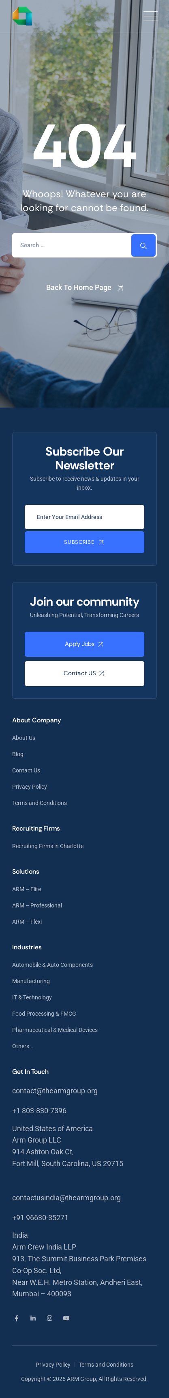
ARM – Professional (37, 905)
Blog (18, 754)
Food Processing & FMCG (44, 1013)
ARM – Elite (26, 889)
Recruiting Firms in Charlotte (47, 846)
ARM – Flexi (27, 921)
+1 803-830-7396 (39, 1110)
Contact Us (26, 770)
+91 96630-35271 (40, 1217)
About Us (23, 738)
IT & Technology (32, 997)
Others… (22, 1046)
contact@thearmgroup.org (55, 1090)
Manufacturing (31, 981)
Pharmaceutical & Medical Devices (55, 1030)
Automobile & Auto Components (52, 965)
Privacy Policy (29, 786)
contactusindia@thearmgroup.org (66, 1197)
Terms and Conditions (39, 803)
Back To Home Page (78, 287)
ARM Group (81, 1379)
